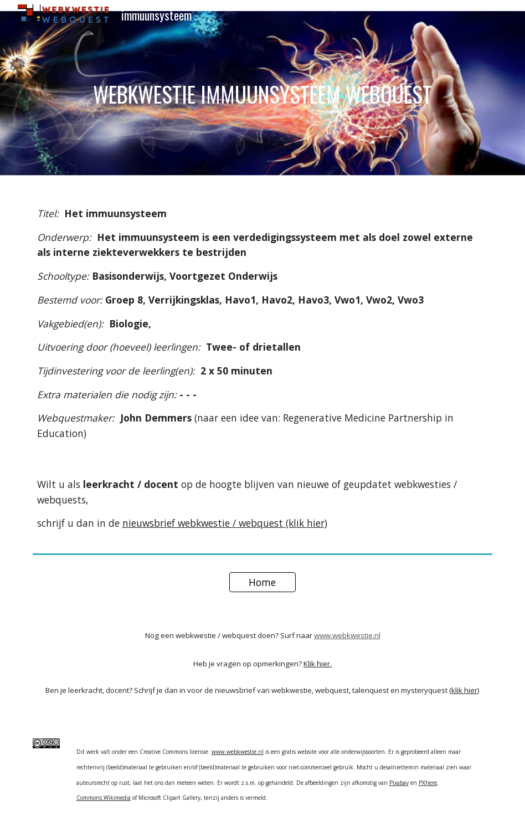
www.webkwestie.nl (347, 635)
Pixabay (399, 783)
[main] (263, 94)
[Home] (263, 582)
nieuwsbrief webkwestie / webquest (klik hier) (224, 523)
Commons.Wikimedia (103, 798)
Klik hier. (317, 664)
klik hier (464, 690)
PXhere (428, 783)
